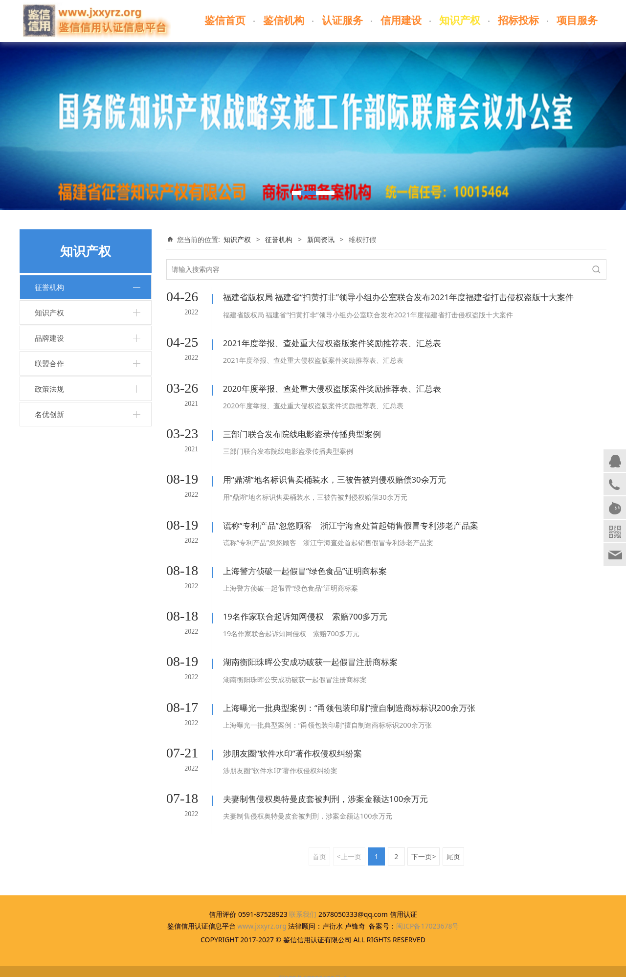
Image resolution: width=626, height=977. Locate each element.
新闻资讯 (321, 239)
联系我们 (302, 901)
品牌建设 (49, 338)
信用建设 (401, 20)
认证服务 (342, 20)
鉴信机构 (283, 20)
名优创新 (49, 414)
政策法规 (49, 389)
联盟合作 (49, 363)
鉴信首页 (225, 20)
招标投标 (518, 20)
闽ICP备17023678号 (427, 912)
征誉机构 (49, 287)
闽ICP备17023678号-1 (313, 965)
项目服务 (577, 20)
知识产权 (459, 20)
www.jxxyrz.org (262, 912)
